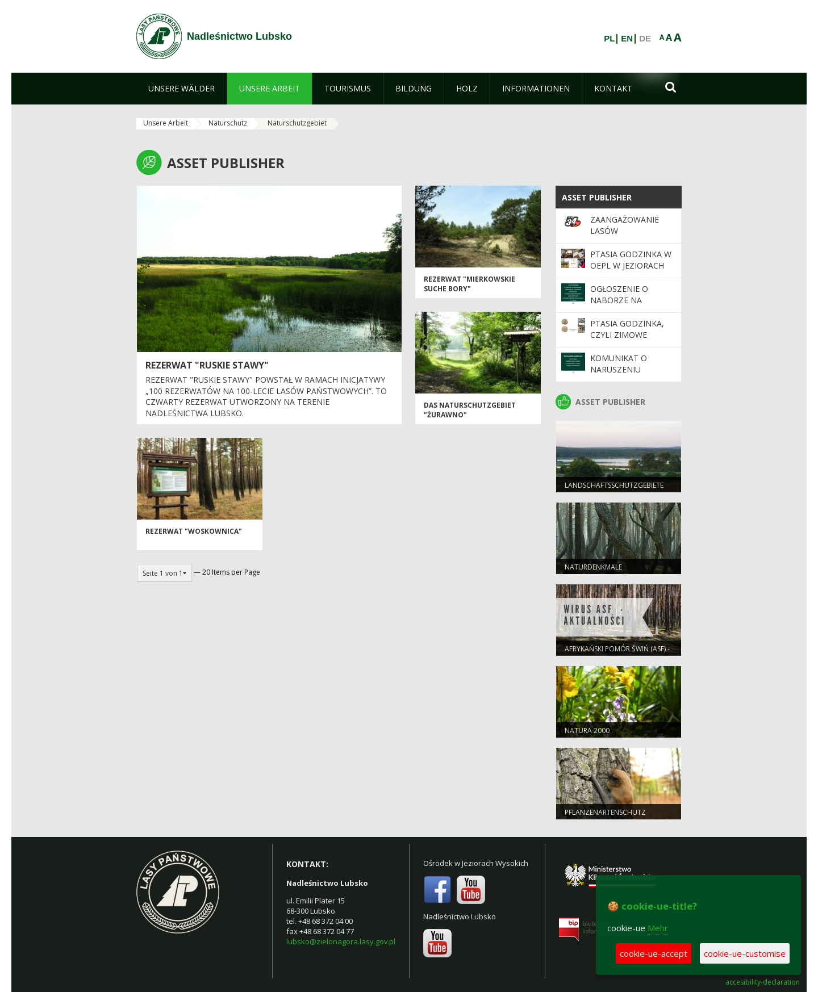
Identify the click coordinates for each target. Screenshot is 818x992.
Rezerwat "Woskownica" (193, 531)
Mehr (658, 928)
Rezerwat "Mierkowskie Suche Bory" (469, 284)
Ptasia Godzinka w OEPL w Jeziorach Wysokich (630, 266)
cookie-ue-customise (745, 953)
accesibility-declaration (762, 982)
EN (627, 38)
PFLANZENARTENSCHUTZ (605, 812)
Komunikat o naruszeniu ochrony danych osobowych (627, 375)
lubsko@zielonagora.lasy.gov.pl (340, 941)
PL (609, 38)
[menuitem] (181, 88)
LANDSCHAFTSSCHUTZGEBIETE (614, 485)
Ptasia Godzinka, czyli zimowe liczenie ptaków (627, 335)
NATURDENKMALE (593, 567)
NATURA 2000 (587, 730)
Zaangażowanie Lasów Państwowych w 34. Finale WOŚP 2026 (632, 236)
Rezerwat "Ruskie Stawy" (207, 365)
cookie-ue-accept (653, 953)
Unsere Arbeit (165, 123)
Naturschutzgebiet (297, 123)
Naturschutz (227, 123)
